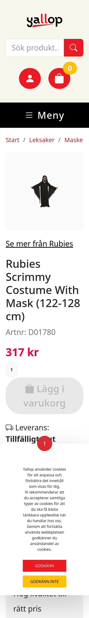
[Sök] (73, 48)
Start (12, 140)
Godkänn (44, 565)
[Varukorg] (59, 78)
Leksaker (42, 140)
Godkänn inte (44, 581)
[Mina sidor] (30, 78)
